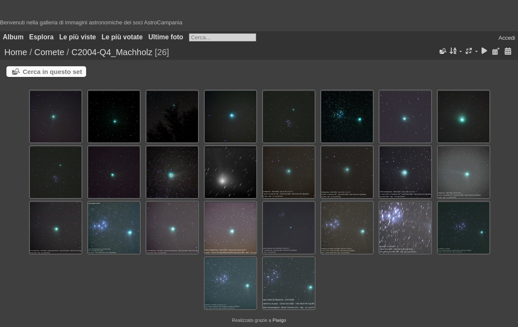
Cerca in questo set (52, 71)
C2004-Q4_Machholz (112, 52)
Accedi (506, 38)
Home (15, 52)
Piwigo (279, 320)
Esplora (41, 37)
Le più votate (122, 37)
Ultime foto (165, 37)
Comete (49, 52)
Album (13, 37)
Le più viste (77, 37)
